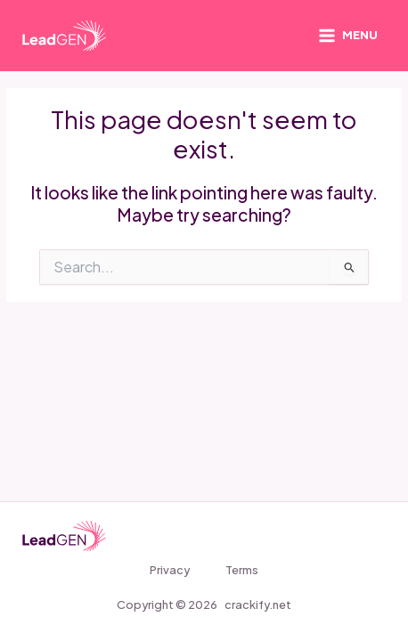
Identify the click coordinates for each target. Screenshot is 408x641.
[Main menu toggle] (348, 36)
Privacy (170, 570)
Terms (241, 570)
